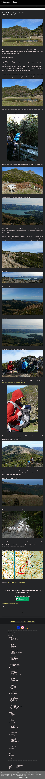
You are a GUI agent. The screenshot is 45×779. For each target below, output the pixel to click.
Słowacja (12, 719)
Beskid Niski (12, 671)
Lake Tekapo (13, 731)
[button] (3, 17)
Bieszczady (12, 678)
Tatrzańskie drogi (17, 6)
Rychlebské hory (13, 663)
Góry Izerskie (13, 640)
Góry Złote (12, 649)
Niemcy (12, 717)
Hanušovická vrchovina (15, 650)
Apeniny (12, 704)
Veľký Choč (12, 690)
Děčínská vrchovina (15, 708)
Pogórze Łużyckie (14, 660)
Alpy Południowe (13, 728)
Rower (10, 751)
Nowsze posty (14, 621)
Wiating (18, 766)
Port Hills (12, 726)
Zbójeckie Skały (13, 746)
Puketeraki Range (14, 727)
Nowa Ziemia (13, 739)
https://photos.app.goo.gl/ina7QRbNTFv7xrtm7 (17, 582)
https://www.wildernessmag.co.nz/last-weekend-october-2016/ (14, 382)
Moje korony (4, 6)
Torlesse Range (14, 732)
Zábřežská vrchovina (14, 664)
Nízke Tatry (12, 683)
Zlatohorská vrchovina (15, 665)
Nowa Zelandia (27, 6)
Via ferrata (11, 748)
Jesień (10, 767)
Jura (11, 736)
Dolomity (13, 697)
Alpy (11, 694)
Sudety (10, 637)
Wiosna (10, 765)
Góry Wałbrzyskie (14, 647)
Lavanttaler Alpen (14, 698)
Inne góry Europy (13, 693)
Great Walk (12, 725)
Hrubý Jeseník (13, 651)
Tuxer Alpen (13, 701)
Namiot (18, 767)
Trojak (11, 743)
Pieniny (12, 685)
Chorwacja (12, 714)
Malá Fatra (12, 681)
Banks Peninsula (5, 603)
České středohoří (14, 707)
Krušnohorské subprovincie (16, 706)
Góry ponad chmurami (11, 2)
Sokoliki (12, 742)
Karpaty (11, 667)
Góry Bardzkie (13, 638)
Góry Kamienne (13, 643)
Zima (17, 603)
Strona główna (22, 621)
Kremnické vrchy (14, 680)
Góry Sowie (12, 645)
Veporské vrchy (13, 691)
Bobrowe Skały (13, 735)
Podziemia (11, 755)
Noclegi (18, 764)
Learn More (21, 777)
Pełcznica (12, 740)
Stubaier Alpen (14, 700)
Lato (10, 766)
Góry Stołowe (13, 646)
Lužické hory (13, 656)
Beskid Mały (12, 670)
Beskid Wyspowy (13, 675)
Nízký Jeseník (13, 659)
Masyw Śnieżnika (14, 658)
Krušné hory (13, 709)
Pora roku (11, 764)
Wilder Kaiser (14, 702)
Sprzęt (10, 6)
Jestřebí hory (13, 653)
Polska (11, 718)
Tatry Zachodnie (13, 686)
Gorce (11, 679)
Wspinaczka (11, 734)
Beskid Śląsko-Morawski (15, 674)
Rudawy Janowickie (14, 661)
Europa (10, 712)
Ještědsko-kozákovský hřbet (16, 652)
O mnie (39, 6)
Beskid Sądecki (13, 672)
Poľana (11, 684)
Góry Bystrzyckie (14, 639)
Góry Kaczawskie (14, 641)
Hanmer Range (14, 729)
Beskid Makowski (14, 668)
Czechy (11, 715)
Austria (11, 713)
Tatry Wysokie (13, 687)
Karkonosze (12, 654)
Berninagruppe (14, 695)
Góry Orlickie (13, 644)
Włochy (12, 720)
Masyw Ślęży (13, 657)
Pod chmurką (20, 765)
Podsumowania (12, 756)
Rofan (12, 699)
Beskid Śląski (13, 673)
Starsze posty (31, 621)
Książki (10, 753)
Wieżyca (12, 745)
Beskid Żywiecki (13, 677)
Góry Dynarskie (13, 705)
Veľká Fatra (12, 688)
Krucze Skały (13, 738)
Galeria (33, 6)
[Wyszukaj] (43, 2)
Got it (26, 777)
